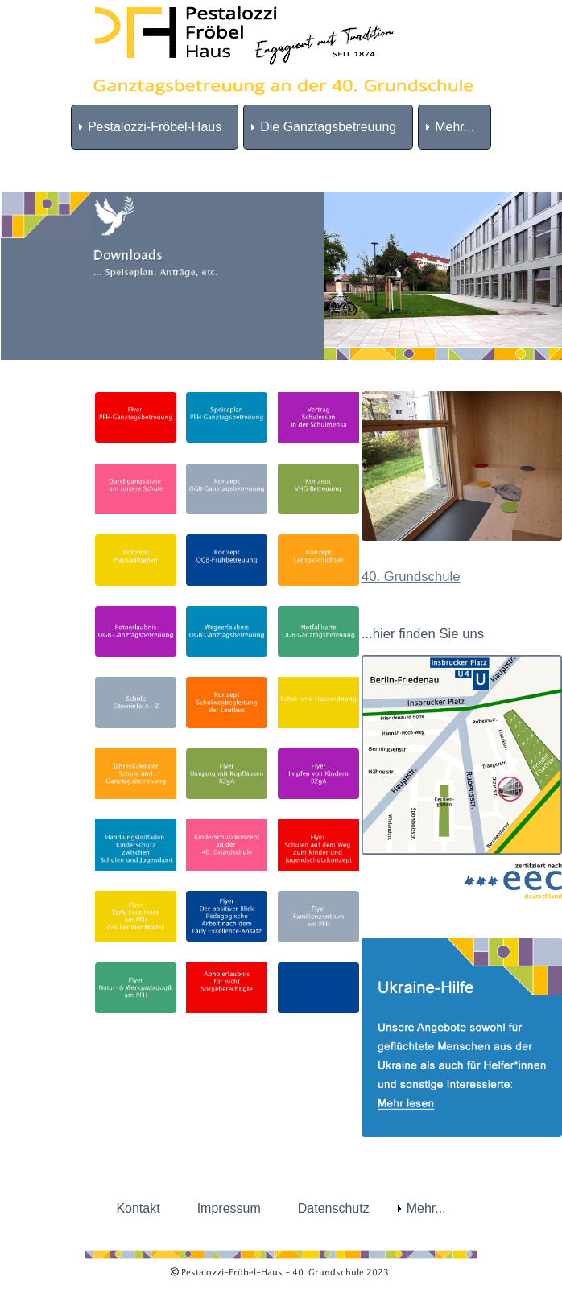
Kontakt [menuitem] (137, 1208)
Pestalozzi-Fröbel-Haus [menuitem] (154, 127)
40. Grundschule (411, 576)
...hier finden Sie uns (423, 633)
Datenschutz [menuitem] (334, 1208)
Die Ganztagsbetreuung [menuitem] (328, 127)
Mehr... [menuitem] (454, 127)
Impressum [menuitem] (229, 1208)
